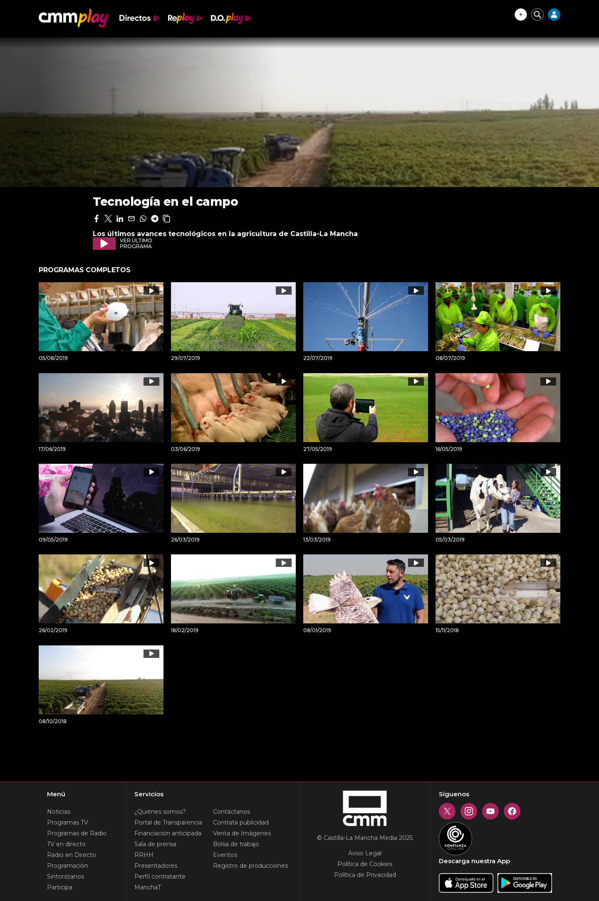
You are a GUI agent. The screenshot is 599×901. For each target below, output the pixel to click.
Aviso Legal (364, 853)
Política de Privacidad (365, 875)
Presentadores (155, 865)
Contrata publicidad (241, 822)
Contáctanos (231, 811)
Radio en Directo (71, 855)
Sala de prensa (155, 844)
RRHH (143, 855)
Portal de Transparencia (168, 822)
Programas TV (67, 822)
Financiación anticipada (167, 833)
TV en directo (66, 844)
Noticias (58, 811)
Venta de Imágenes (242, 833)
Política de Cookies (364, 864)
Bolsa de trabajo (236, 844)
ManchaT (147, 887)
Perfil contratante (160, 876)
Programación (67, 865)
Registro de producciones (250, 865)
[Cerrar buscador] (537, 14)
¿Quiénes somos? (160, 811)
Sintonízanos (65, 876)
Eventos (225, 855)
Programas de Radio (76, 833)
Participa (59, 887)
